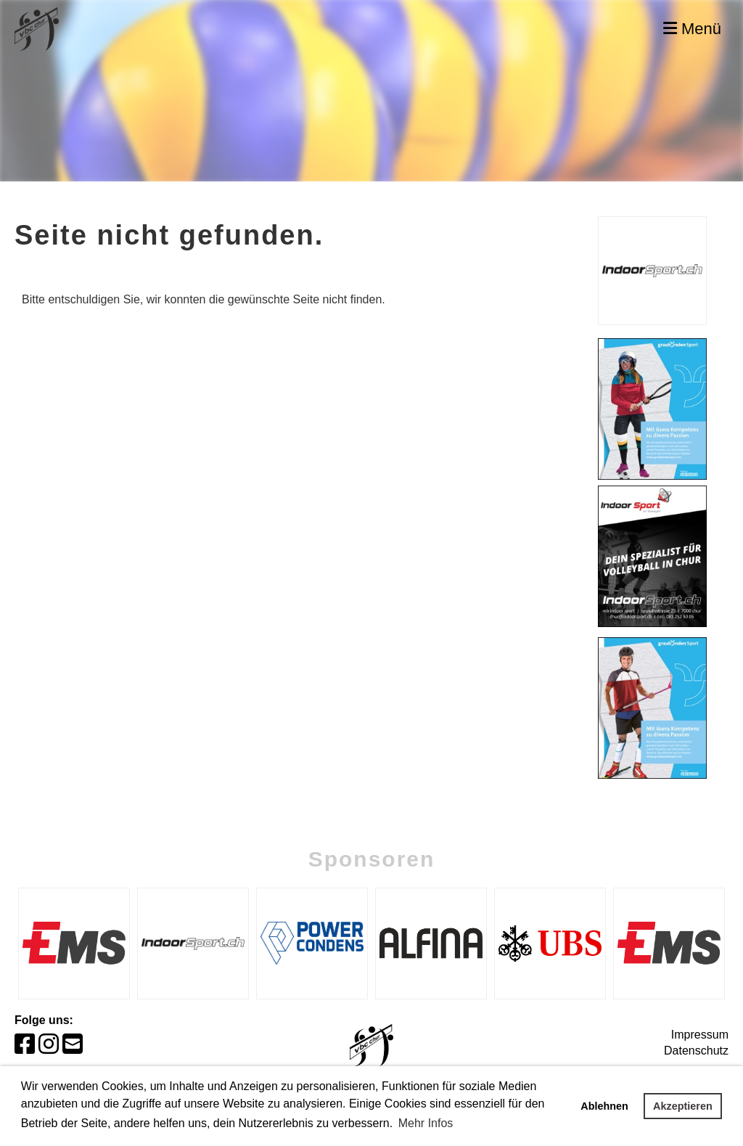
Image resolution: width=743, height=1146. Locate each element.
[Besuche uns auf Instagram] (48, 1044)
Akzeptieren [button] (683, 1106)
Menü (692, 29)
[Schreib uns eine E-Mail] (72, 1044)
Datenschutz (696, 1050)
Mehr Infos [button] (425, 1123)
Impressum (699, 1034)
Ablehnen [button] (604, 1106)
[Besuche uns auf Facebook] (25, 1044)
